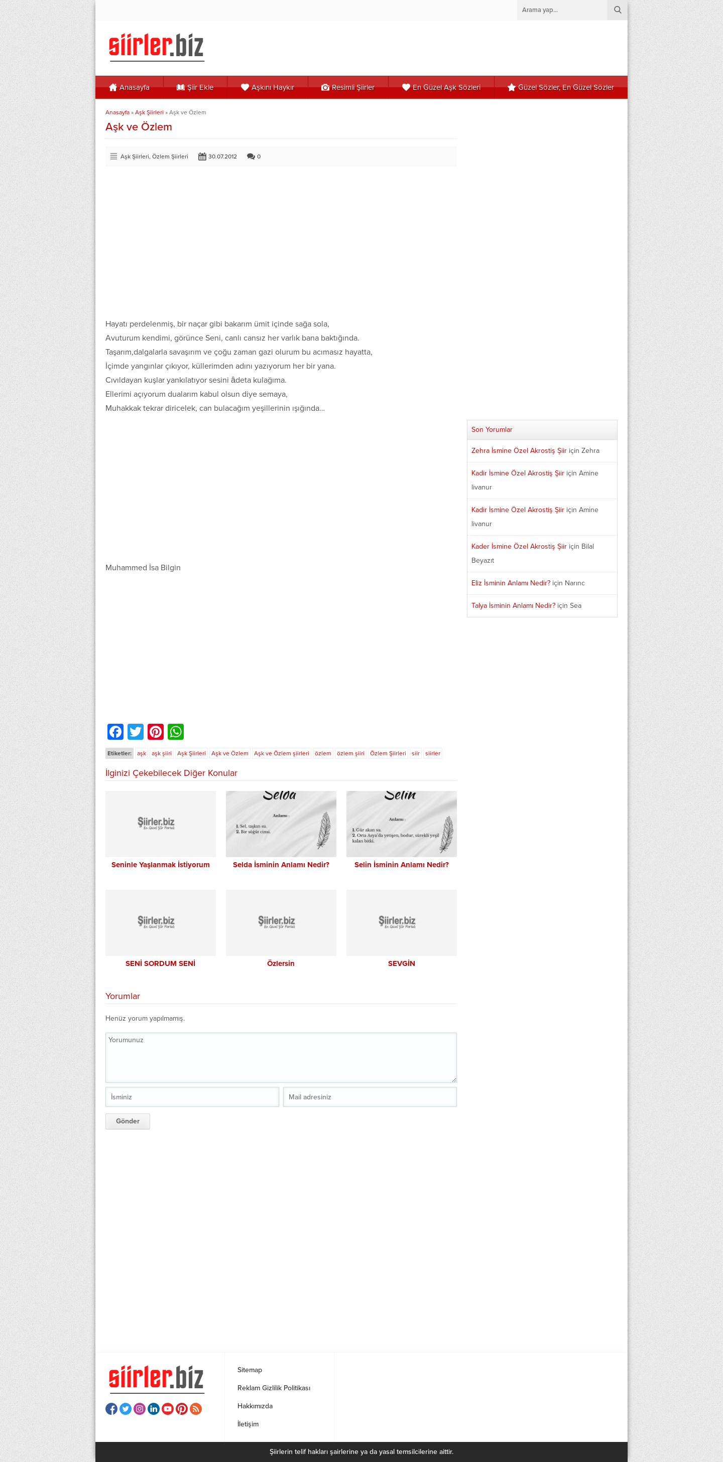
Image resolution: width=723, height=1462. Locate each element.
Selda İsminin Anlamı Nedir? (281, 864)
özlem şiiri (351, 753)
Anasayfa (117, 112)
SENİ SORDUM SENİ (160, 963)
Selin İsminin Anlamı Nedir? (401, 864)
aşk (141, 753)
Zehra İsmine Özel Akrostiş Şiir (519, 450)
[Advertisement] (281, 247)
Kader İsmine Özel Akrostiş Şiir (519, 546)
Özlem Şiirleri (170, 156)
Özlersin (281, 963)
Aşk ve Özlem (230, 753)
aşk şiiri (162, 753)
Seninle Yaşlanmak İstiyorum (160, 864)
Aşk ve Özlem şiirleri (281, 753)
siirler (432, 753)
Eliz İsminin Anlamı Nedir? (510, 583)
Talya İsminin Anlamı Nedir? (513, 605)
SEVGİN (401, 963)
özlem (323, 753)
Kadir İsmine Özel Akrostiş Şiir (517, 473)
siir (416, 753)
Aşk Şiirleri (149, 112)
